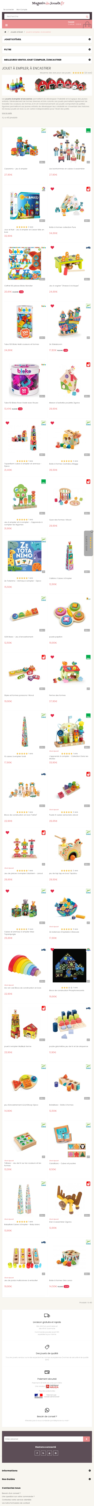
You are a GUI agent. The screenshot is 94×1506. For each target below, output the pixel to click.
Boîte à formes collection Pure (62, 227)
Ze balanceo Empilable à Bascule (64, 932)
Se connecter (8, 9)
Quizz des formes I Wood (60, 520)
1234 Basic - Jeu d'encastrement (18, 637)
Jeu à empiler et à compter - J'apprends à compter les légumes (23, 523)
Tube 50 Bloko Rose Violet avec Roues (21, 403)
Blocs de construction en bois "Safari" (20, 815)
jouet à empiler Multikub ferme (17, 1046)
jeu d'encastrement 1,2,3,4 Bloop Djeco (21, 1105)
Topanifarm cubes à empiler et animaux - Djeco (23, 465)
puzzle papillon (55, 637)
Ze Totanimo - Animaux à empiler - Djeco (22, 581)
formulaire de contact (20, 1503)
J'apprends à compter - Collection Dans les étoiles (68, 757)
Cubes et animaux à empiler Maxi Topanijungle (19, 933)
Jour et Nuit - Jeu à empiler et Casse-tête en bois (24, 231)
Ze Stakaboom (55, 344)
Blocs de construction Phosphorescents (66, 990)
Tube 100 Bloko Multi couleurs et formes (21, 344)
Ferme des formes (57, 695)
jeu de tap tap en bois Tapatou (63, 873)
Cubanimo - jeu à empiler (15, 169)
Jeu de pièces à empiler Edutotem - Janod (23, 873)
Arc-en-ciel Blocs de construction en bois (22, 988)
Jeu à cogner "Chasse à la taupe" (64, 286)
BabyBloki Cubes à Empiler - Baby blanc (22, 1224)
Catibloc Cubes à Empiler (60, 578)
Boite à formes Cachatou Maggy (63, 464)
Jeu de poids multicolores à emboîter (21, 1280)
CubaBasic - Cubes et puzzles (62, 1163)
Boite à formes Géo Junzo (60, 1280)
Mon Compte (22, 9)
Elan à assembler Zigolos (60, 1222)
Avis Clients (86, 543)
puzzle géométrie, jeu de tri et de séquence (68, 1046)
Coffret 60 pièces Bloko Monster (18, 286)
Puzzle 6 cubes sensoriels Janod (63, 815)
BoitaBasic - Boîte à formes (61, 1105)
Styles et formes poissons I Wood (19, 695)
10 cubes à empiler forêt (15, 756)
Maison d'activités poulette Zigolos (64, 403)
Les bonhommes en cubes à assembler (67, 169)
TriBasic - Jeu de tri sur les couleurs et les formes (22, 1164)
